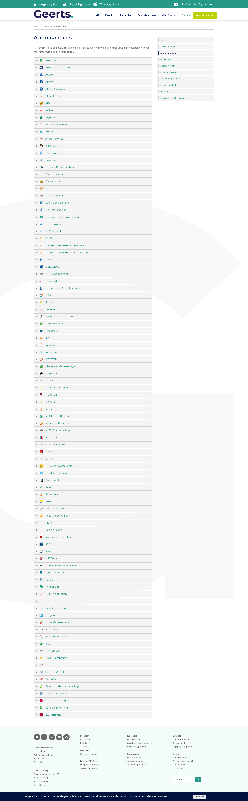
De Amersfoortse (55, 209)
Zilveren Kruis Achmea (58, 693)
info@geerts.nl (188, 4)
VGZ (47, 643)
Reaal (48, 501)
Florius (49, 302)
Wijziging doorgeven (182, 746)
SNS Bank (51, 558)
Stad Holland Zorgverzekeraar (63, 565)
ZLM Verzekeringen (57, 700)
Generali (50, 309)
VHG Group (52, 650)
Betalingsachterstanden (184, 761)
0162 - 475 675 (42, 758)
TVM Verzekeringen (57, 608)
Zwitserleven (53, 714)
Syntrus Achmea (55, 572)
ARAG (48, 103)
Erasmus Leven (54, 280)
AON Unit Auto (54, 96)
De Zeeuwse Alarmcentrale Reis (64, 245)
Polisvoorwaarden (134, 761)
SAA (47, 544)
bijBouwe (51, 145)
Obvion (49, 451)
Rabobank (51, 494)
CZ (47, 188)
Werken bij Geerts (109, 4)
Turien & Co (52, 600)
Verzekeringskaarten (136, 764)
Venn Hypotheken (56, 636)
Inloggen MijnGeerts (49, 4)
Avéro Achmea (54, 138)
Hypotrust (51, 330)
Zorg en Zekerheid (56, 707)
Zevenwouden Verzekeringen (63, 686)
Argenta (50, 117)
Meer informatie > (160, 796)
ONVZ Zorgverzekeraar (59, 465)
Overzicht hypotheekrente (139, 743)
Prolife (49, 487)
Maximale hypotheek (136, 746)
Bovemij (50, 160)
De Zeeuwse (53, 238)
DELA (48, 259)
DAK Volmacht (54, 195)
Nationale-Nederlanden (59, 423)
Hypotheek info (133, 739)
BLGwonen (52, 152)
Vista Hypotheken (56, 657)
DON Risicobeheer (56, 273)
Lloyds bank (52, 373)
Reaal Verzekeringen (57, 515)
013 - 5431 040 (42, 781)
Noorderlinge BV (55, 444)
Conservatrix (52, 181)
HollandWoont (54, 323)
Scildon (49, 551)
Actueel (84, 746)
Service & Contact (88, 754)
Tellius (49, 579)
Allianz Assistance (55, 88)
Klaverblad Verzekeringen (61, 366)
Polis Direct (52, 480)
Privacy (176, 772)
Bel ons (208, 4)
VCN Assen (52, 629)
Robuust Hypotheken (58, 536)
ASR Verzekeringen (56, 124)
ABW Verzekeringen (57, 67)
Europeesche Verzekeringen (62, 288)
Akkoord (199, 796)
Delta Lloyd (52, 266)
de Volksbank (53, 231)
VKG (47, 664)
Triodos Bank (53, 586)
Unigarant (51, 615)
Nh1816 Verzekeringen (58, 430)
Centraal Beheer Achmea (60, 167)
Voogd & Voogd (54, 672)
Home (36, 26)
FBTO (48, 295)
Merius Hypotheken (57, 387)
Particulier (85, 739)
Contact (46, 26)
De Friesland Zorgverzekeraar (63, 216)
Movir (48, 408)
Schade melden (180, 743)
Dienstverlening (133, 757)
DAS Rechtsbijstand (57, 202)
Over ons (84, 750)
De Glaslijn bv (53, 224)
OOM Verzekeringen (57, 472)
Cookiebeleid (179, 764)
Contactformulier (181, 739)
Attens (49, 131)
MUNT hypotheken (57, 416)
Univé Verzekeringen (58, 622)
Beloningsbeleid (180, 757)
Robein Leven (53, 529)
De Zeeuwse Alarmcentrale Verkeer (67, 252)
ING (47, 337)
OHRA (49, 458)
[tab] (93, 60)
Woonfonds (52, 679)
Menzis (49, 380)
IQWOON (51, 359)
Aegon (49, 74)
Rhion (48, 522)
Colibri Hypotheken (57, 174)
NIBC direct (52, 437)
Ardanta (50, 110)
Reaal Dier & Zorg (55, 508)
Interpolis (51, 352)
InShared (50, 344)
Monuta (50, 401)
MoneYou (51, 394)
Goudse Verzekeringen (59, 316)
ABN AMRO (52, 60)
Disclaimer (178, 768)
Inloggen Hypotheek (79, 4)
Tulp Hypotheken (56, 593)
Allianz (49, 81)
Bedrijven (84, 743)
